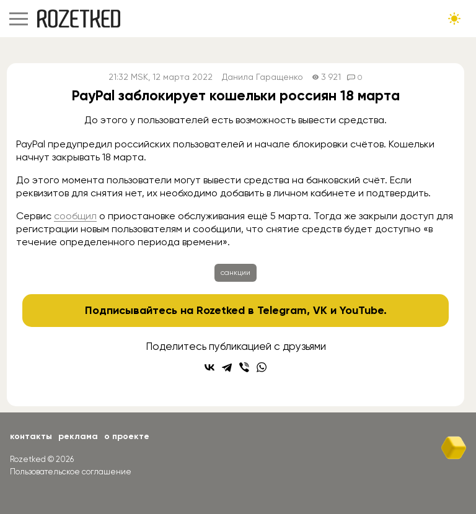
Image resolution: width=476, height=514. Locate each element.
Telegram (282, 310)
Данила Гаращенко (262, 77)
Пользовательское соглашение (70, 471)
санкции (235, 272)
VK (320, 310)
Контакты (31, 436)
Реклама (78, 436)
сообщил (75, 216)
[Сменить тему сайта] (454, 18)
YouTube (362, 310)
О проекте (126, 436)
